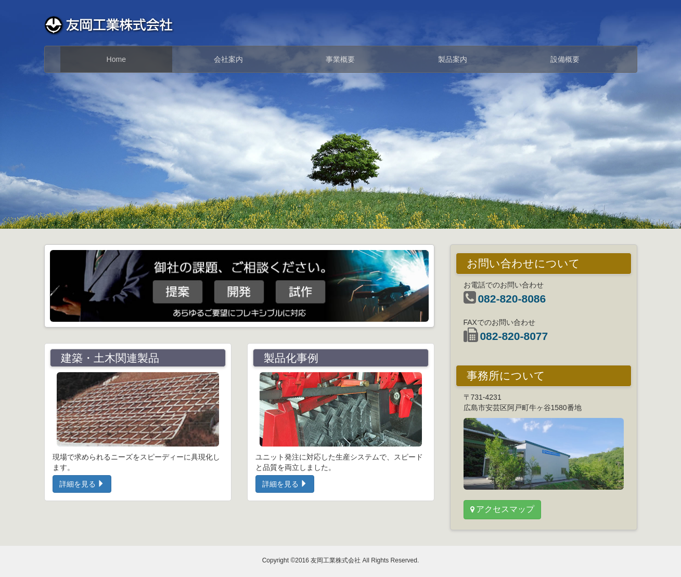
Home (116, 59)
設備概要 (565, 59)
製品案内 (452, 59)
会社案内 (228, 59)
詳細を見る (82, 484)
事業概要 (340, 59)
